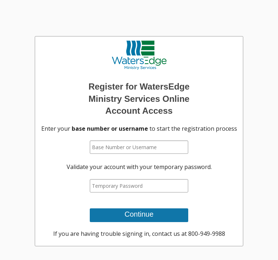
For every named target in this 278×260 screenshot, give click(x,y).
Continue (139, 214)
